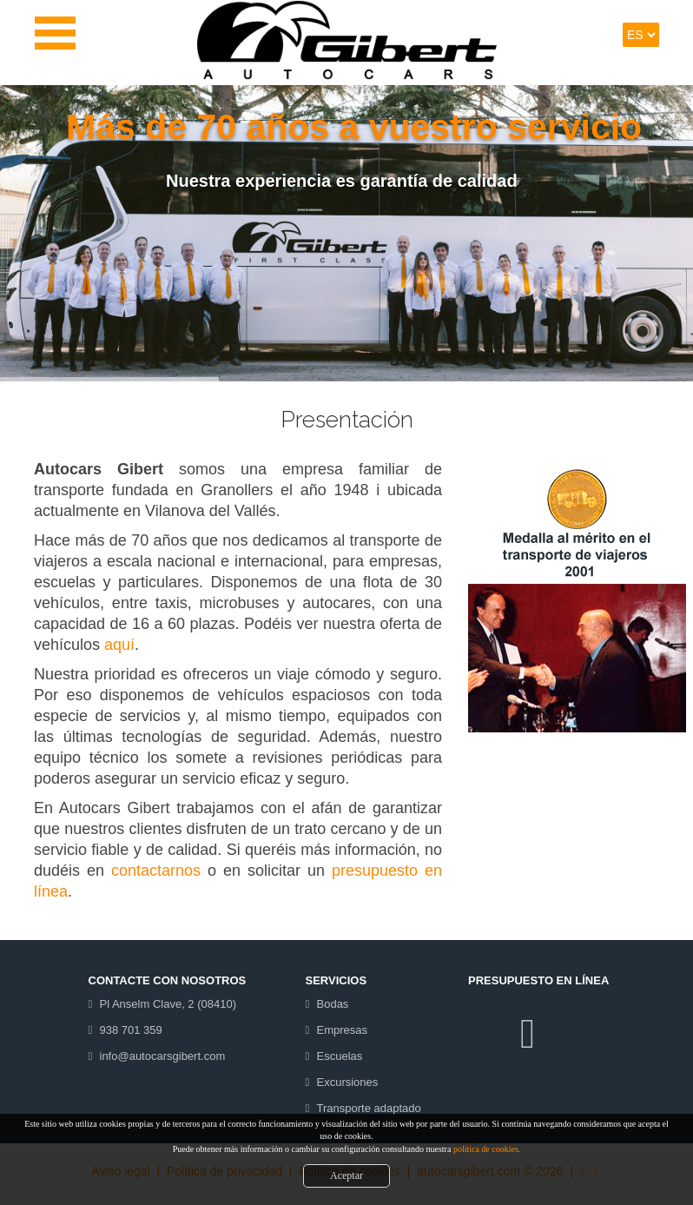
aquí (119, 644)
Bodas (333, 1003)
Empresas (342, 1029)
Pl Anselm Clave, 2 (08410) (168, 1003)
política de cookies (485, 1149)
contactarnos (156, 870)
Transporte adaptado (369, 1108)
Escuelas (340, 1056)
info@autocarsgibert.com (163, 1056)
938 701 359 (131, 1029)
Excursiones (348, 1082)
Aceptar (346, 1175)
